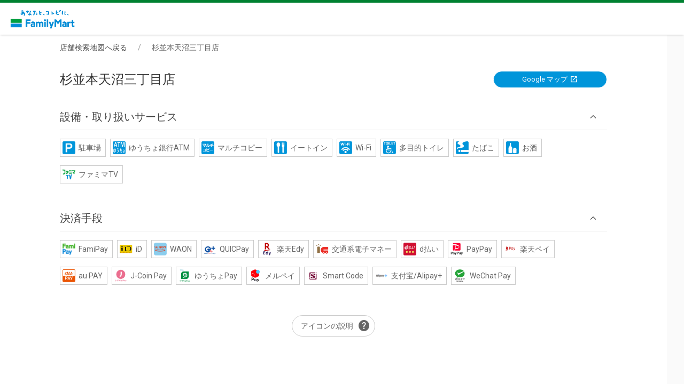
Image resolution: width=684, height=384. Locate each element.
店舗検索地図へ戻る (102, 47)
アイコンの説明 (344, 326)
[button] (342, 117)
